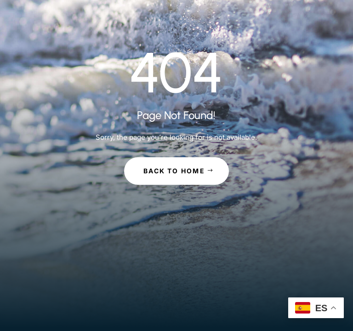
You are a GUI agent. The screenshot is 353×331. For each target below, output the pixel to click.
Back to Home (174, 171)
